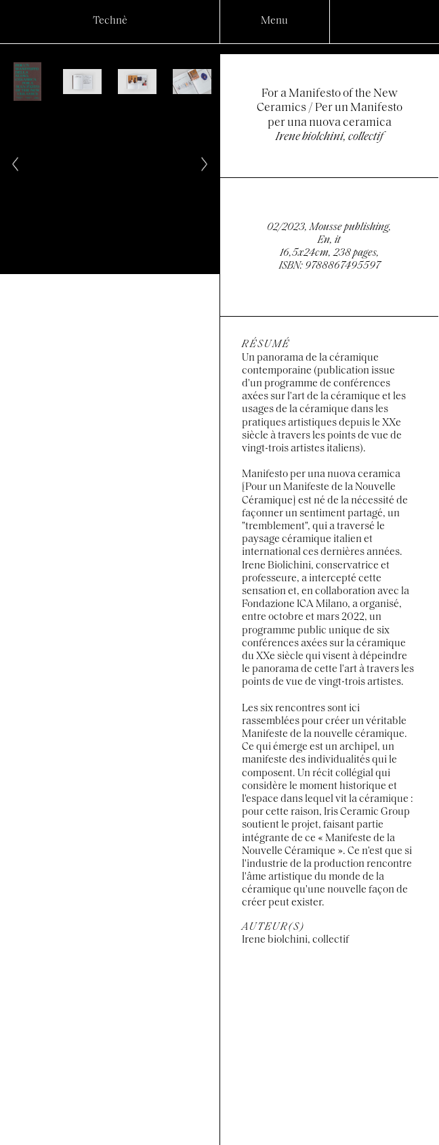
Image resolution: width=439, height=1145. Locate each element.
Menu (274, 21)
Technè (110, 21)
